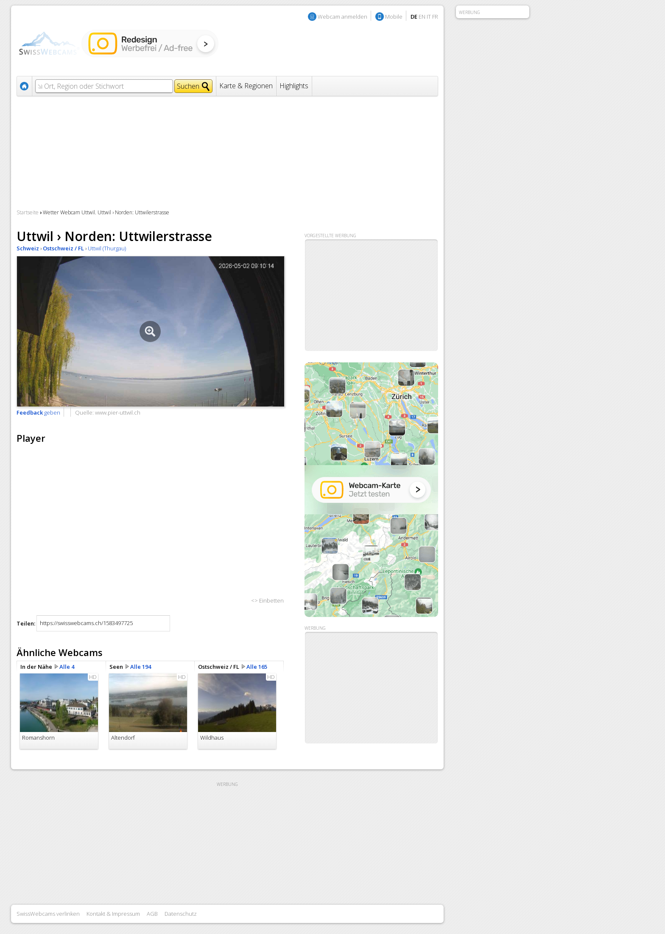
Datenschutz (181, 913)
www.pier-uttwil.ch (117, 412)
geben (38, 412)
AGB (152, 913)
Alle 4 (66, 666)
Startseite (28, 212)
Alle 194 (140, 666)
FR (435, 16)
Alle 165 (256, 666)
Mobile (393, 16)
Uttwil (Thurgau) (107, 248)
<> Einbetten (267, 600)
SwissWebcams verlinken (48, 913)
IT (429, 16)
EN (422, 16)
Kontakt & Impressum (113, 913)
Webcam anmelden (342, 16)
